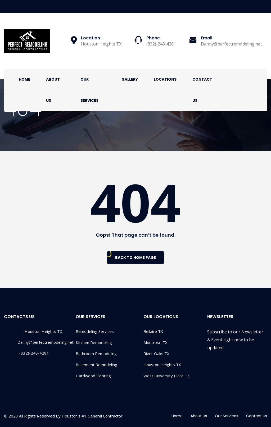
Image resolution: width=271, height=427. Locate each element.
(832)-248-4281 (26, 353)
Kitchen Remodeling (94, 342)
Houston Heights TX (162, 364)
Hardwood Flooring (93, 375)
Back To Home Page (135, 257)
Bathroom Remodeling (96, 353)
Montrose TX (155, 342)
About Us (53, 90)
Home (24, 79)
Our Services (89, 90)
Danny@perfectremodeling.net (39, 342)
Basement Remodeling (96, 364)
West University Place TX (166, 375)
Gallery (129, 79)
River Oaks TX (156, 353)
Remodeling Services (95, 331)
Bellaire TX (153, 331)
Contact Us (202, 90)
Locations (165, 79)
